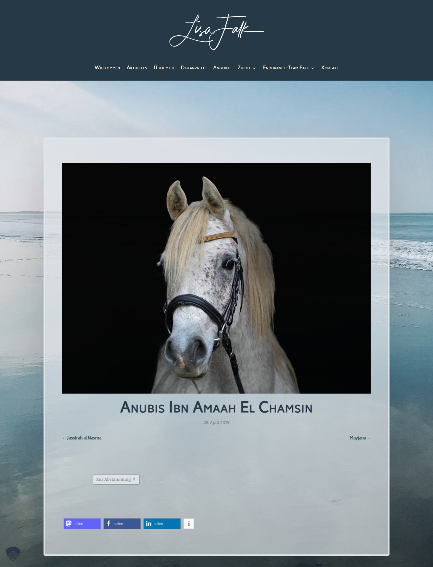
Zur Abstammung (114, 478)
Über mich (164, 69)
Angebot (222, 69)
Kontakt (330, 69)
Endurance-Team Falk (286, 69)
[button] (83, 522)
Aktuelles (137, 69)
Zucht (243, 69)
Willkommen (107, 69)
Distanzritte (194, 69)
